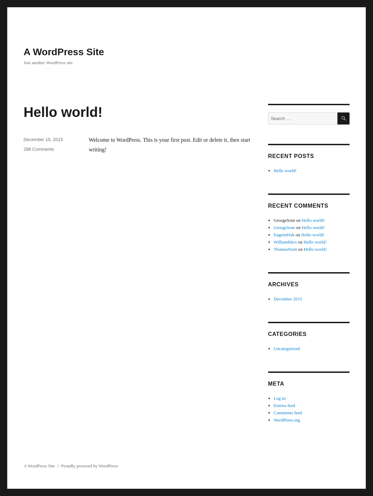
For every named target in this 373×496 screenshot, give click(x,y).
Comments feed (288, 412)
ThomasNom (285, 249)
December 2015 (288, 298)
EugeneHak (284, 234)
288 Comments (38, 149)
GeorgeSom (284, 227)
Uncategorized (287, 348)
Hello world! (62, 112)
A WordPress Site (63, 52)
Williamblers (285, 242)
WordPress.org (287, 420)
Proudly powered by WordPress (89, 465)
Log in (279, 398)
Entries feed (284, 405)
